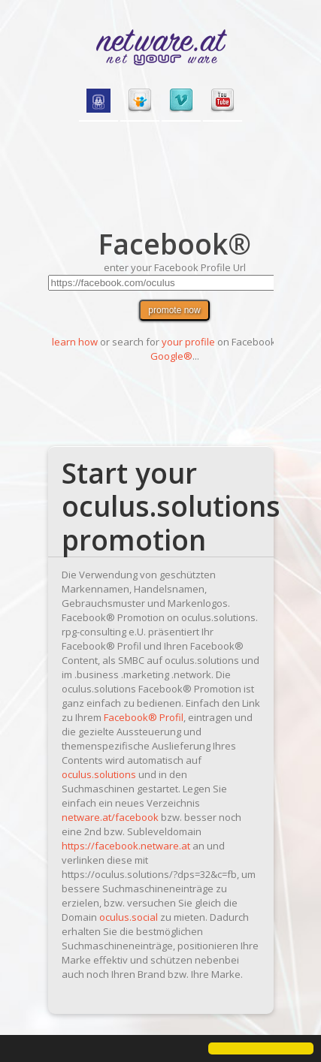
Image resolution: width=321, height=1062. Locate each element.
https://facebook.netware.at (126, 845)
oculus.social (128, 917)
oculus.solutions (99, 774)
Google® (171, 356)
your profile (188, 341)
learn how (75, 341)
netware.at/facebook (110, 817)
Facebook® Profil (143, 717)
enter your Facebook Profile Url (175, 267)
